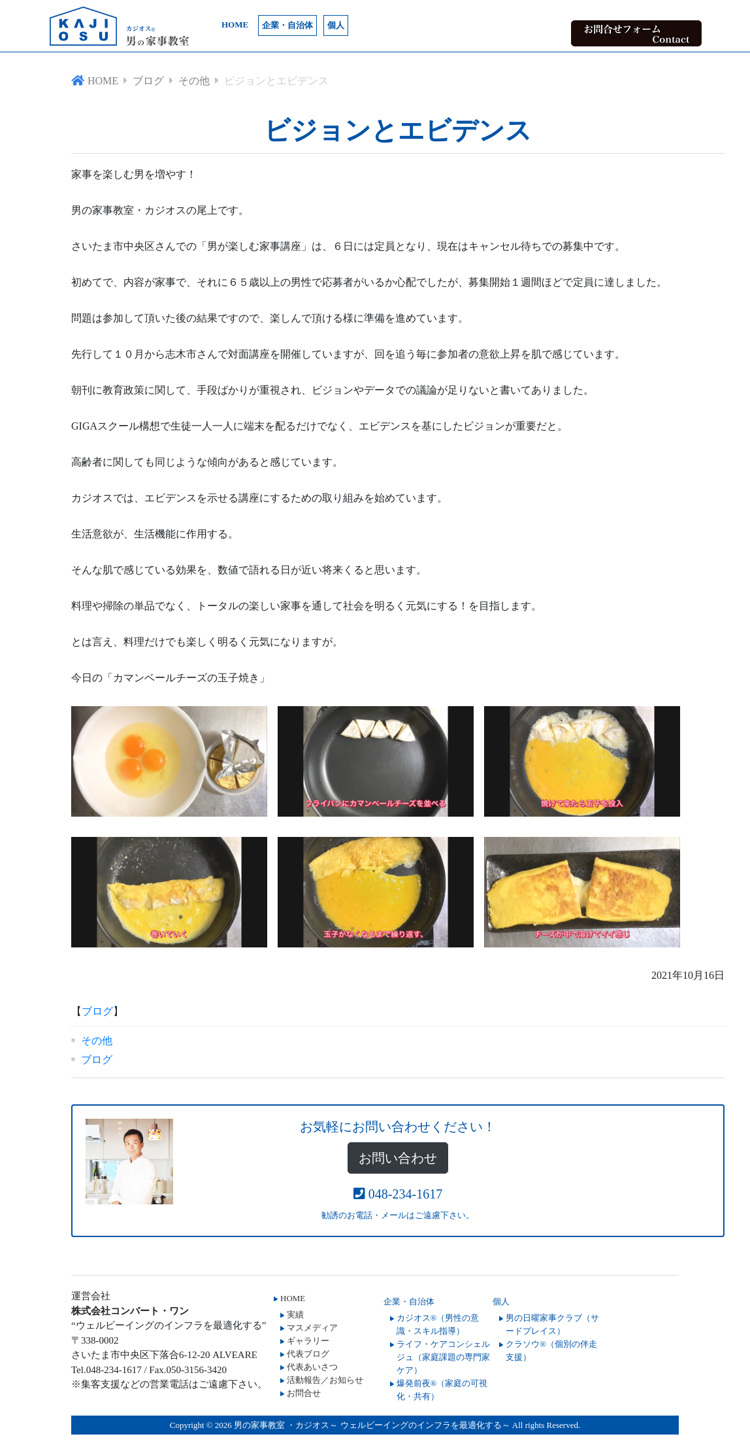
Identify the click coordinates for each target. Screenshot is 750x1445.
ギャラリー (308, 1341)
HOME (234, 24)
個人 (335, 25)
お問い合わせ (398, 1158)
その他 (96, 1040)
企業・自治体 (287, 25)
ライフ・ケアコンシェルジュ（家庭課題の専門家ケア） (443, 1357)
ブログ (97, 1011)
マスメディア (312, 1328)
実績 (295, 1314)
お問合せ (304, 1393)
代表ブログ (308, 1354)
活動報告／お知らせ (325, 1380)
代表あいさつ (312, 1367)
